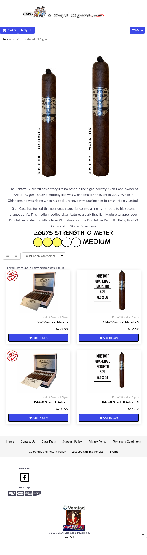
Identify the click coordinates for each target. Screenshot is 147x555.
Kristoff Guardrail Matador (51, 322)
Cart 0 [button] (9, 30)
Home (7, 39)
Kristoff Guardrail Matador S (120, 322)
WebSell (69, 537)
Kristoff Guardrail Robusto (51, 402)
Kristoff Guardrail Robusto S (120, 402)
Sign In (26, 30)
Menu (137, 30)
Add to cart (38, 337)
